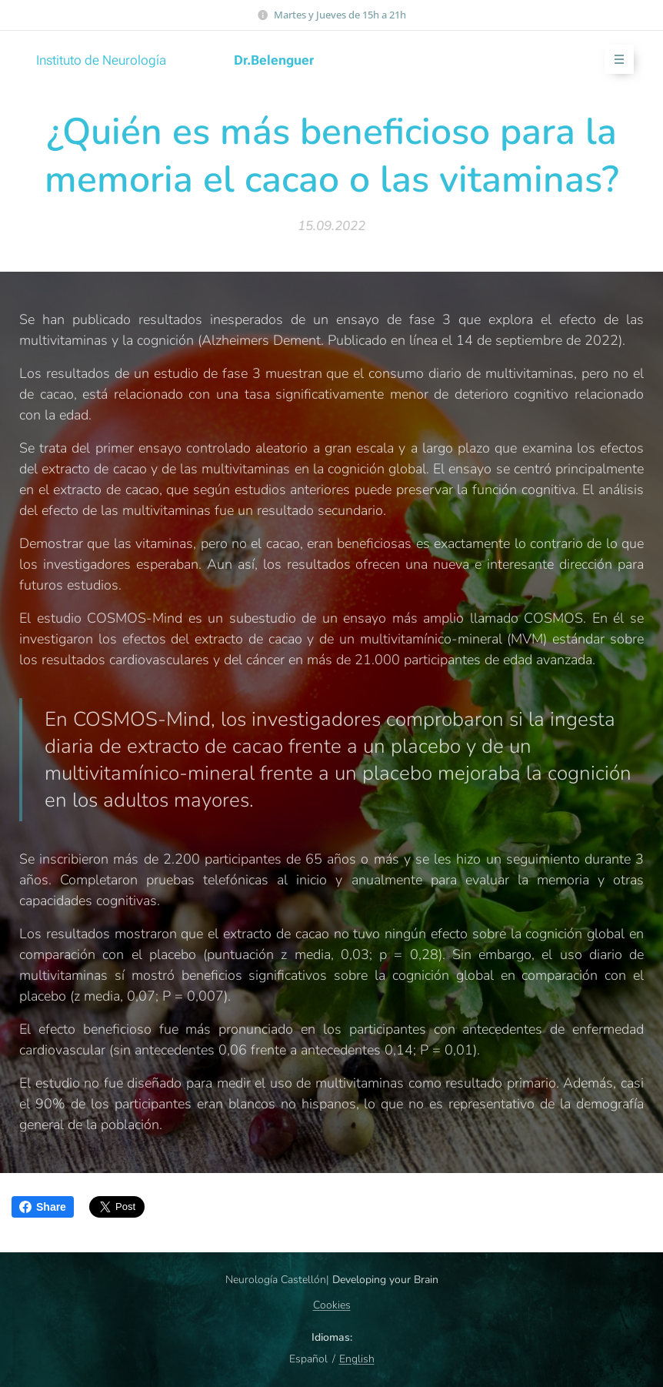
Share (42, 1207)
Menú (614, 59)
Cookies (332, 1305)
